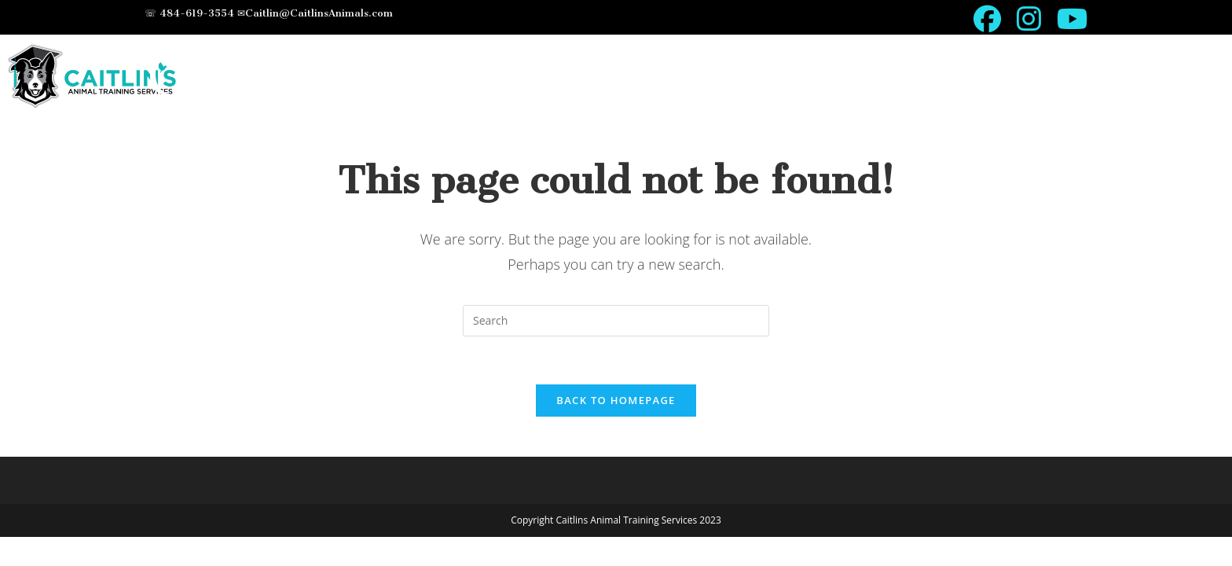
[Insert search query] (616, 320)
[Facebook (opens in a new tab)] (987, 19)
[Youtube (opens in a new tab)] (1068, 19)
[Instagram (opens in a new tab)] (1029, 19)
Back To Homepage (615, 400)
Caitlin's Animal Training (437, 75)
